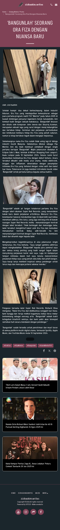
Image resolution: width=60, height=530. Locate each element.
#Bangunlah (31, 345)
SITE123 (28, 504)
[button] (3, 4)
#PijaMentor (18, 345)
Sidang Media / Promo (16, 12)
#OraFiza (7, 345)
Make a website (37, 504)
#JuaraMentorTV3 (46, 345)
